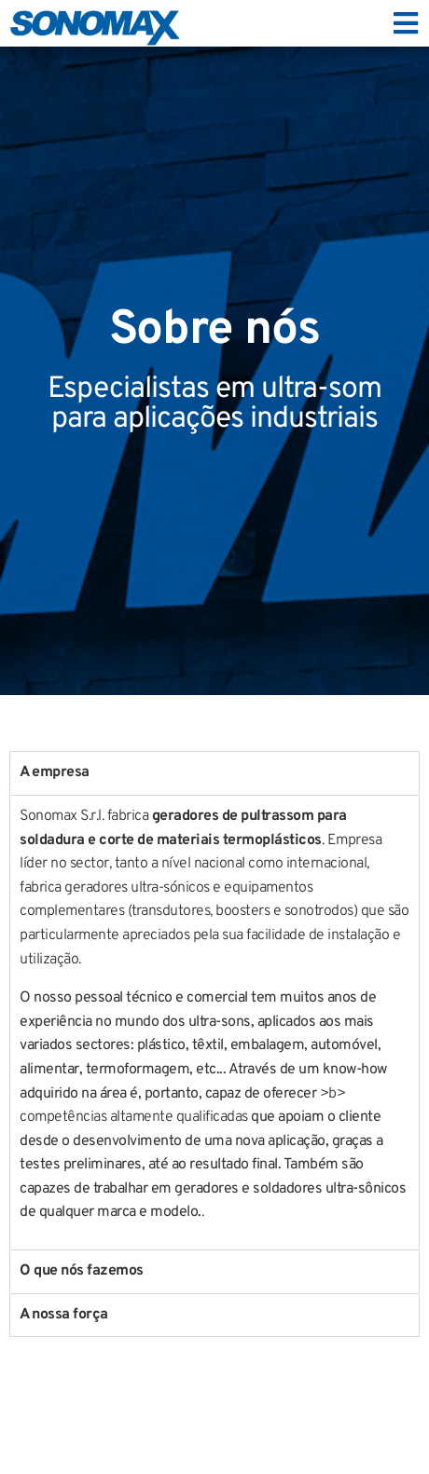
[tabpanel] (214, 1022)
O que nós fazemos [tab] (82, 1271)
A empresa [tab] (55, 772)
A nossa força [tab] (64, 1314)
